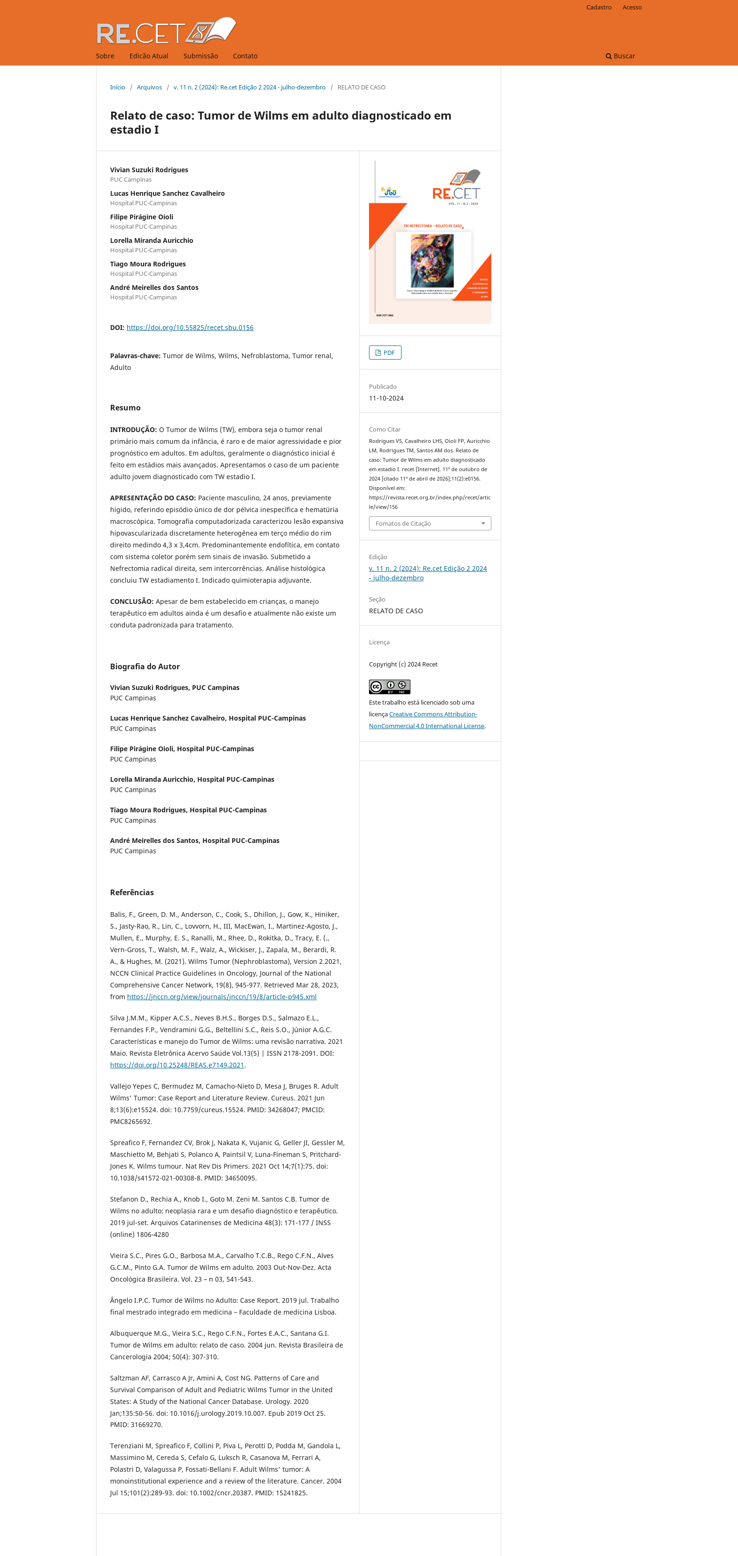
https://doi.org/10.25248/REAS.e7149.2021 (177, 1064)
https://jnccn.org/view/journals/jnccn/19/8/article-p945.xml (222, 996)
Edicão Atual (148, 55)
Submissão (201, 55)
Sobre (105, 55)
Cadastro (599, 7)
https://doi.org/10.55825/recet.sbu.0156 (190, 327)
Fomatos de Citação (403, 523)
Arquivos (149, 87)
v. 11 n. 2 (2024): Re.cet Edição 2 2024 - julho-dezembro (250, 87)
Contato (245, 55)
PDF (388, 352)
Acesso (632, 7)
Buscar (620, 55)
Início (117, 87)
